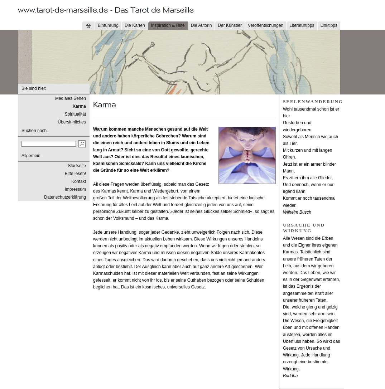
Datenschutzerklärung (65, 197)
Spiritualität (75, 114)
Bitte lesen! (75, 173)
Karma (79, 106)
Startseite (77, 165)
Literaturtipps (301, 25)
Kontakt (78, 181)
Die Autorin (201, 25)
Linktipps (329, 25)
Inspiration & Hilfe (168, 25)
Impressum (75, 189)
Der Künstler (230, 25)
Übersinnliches (72, 122)
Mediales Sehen (70, 98)
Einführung (108, 25)
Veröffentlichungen (265, 25)
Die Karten (135, 25)
